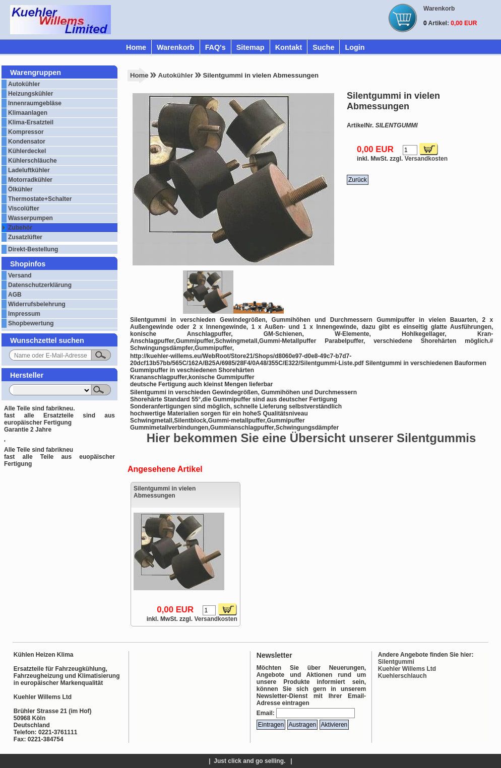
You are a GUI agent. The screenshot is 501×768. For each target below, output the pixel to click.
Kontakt (288, 47)
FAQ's (215, 47)
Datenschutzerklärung (40, 285)
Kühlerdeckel (27, 151)
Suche (323, 47)
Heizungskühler (30, 93)
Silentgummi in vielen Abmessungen (165, 492)
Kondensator (26, 141)
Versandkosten (426, 158)
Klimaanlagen (27, 112)
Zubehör (20, 227)
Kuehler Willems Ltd (407, 668)
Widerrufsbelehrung (37, 304)
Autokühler (24, 84)
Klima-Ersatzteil (30, 122)
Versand (20, 275)
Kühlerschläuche (32, 160)
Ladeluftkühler (29, 170)
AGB (15, 294)
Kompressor (26, 131)
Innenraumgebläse (34, 103)
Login (354, 47)
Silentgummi (396, 661)
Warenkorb (176, 47)
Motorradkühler (30, 179)
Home (136, 47)
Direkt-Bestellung (33, 249)
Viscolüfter (23, 208)
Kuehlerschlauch (402, 675)
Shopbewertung (31, 323)
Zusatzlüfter (25, 237)
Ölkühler (20, 189)
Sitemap (250, 47)
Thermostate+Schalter (40, 198)
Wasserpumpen (30, 218)
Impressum (24, 313)
